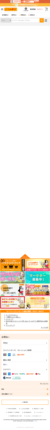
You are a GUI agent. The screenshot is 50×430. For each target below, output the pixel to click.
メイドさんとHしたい (24, 125)
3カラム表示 (40, 94)
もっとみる (44, 327)
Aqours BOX (38, 174)
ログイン (39, 9)
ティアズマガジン (12, 315)
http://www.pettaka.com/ (20, 51)
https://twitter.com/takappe (16, 54)
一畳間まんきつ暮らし (13, 317)
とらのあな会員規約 (25, 408)
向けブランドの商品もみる (25, 249)
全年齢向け (5, 15)
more (36, 421)
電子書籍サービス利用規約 (13, 412)
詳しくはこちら (44, 383)
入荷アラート (6, 70)
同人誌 (12, 27)
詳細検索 (46, 20)
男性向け (23, 15)
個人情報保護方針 (27, 412)
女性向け (32, 15)
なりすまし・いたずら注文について (33, 416)
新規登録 (32, 9)
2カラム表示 (43, 94)
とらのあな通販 (5, 27)
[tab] (13, 89)
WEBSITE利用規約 (12, 408)
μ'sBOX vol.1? (5, 222)
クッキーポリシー (39, 412)
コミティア (9, 319)
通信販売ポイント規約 (38, 408)
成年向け (14, 15)
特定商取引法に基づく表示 (16, 416)
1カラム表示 (47, 94)
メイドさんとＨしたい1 (8, 125)
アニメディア (10, 325)
